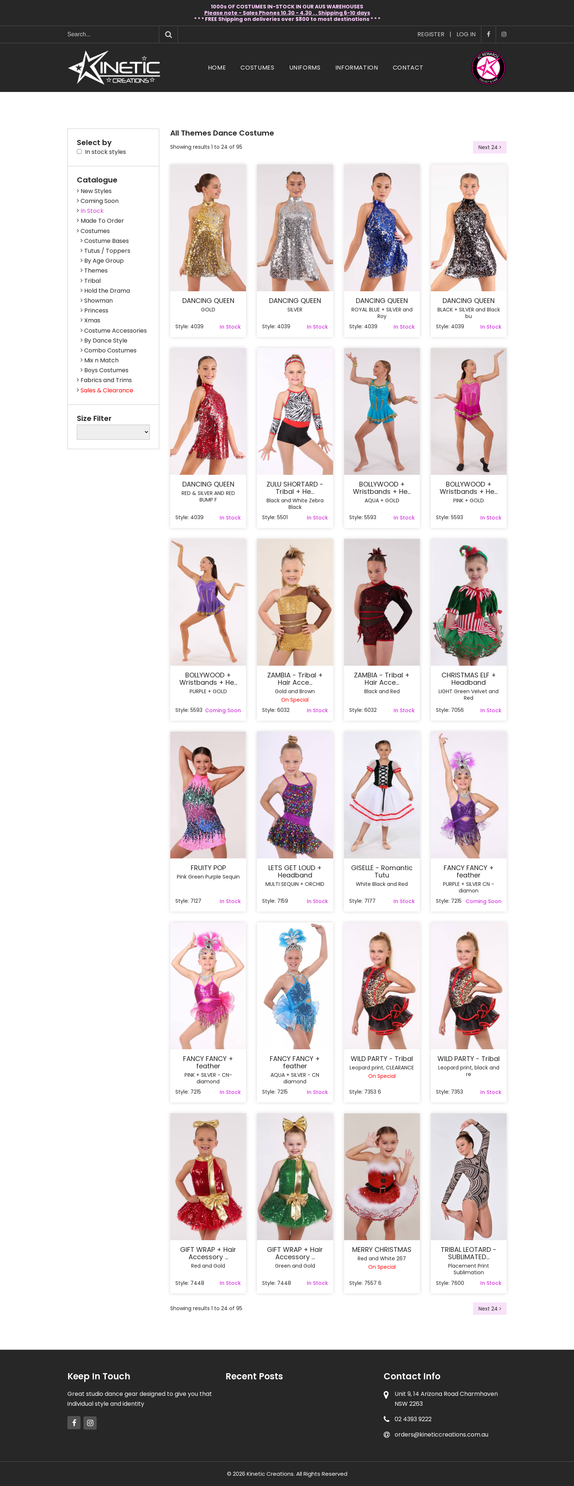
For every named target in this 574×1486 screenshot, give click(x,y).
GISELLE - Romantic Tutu (382, 871)
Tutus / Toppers (107, 251)
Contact (408, 67)
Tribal (92, 281)
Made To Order (102, 221)
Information (356, 67)
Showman (98, 300)
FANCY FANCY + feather (469, 871)
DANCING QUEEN (208, 300)
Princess (96, 310)
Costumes (257, 67)
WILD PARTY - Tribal (382, 1058)
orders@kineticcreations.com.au (441, 1434)
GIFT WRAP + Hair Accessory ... (208, 1253)
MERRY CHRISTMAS (381, 1249)
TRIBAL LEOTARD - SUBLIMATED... (468, 1253)
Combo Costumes (110, 350)
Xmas (92, 320)
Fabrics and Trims (106, 380)
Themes (96, 270)
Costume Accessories (115, 330)
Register (430, 34)
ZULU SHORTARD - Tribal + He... (294, 488)
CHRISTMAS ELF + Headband (468, 679)
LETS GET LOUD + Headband (295, 871)
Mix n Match (101, 360)
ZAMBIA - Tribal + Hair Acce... (295, 679)
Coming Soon (100, 201)
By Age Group (104, 260)
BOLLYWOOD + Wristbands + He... (382, 488)
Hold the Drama (107, 291)
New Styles (96, 191)
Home (217, 67)
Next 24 (489, 147)
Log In (466, 34)
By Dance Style (105, 340)
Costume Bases (106, 241)
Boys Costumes (106, 370)
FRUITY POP (208, 868)
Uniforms (305, 67)
